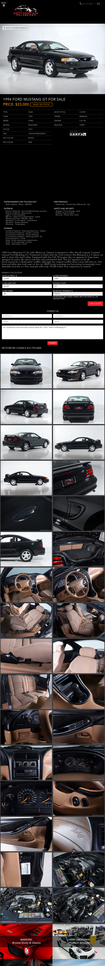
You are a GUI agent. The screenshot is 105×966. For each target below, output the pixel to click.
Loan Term (7, 291)
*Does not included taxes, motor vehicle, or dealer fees (75, 298)
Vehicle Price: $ (9, 276)
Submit (52, 343)
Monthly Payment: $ (63, 291)
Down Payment (60, 276)
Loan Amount (9, 283)
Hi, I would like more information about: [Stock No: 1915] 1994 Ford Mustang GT (52, 332)
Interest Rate (59, 283)
